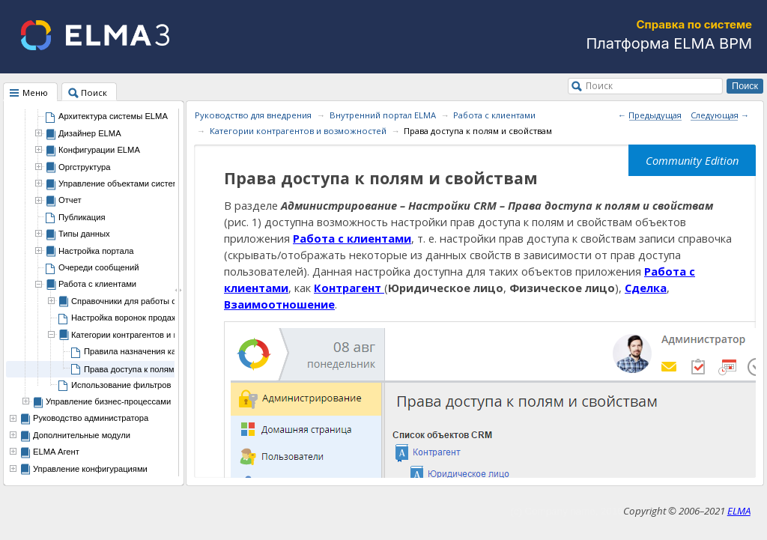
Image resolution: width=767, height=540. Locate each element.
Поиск (599, 85)
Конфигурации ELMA (99, 149)
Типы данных (84, 233)
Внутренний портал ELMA (383, 115)
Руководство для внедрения (253, 115)
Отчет (70, 199)
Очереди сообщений (98, 267)
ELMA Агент (56, 451)
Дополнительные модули (81, 435)
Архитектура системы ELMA (113, 116)
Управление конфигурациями (90, 468)
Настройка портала (95, 250)
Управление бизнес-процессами (108, 401)
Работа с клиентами (97, 283)
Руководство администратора (90, 417)
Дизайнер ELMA (89, 133)
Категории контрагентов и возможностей (298, 130)
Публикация (82, 217)
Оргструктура (84, 167)
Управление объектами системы (121, 183)
